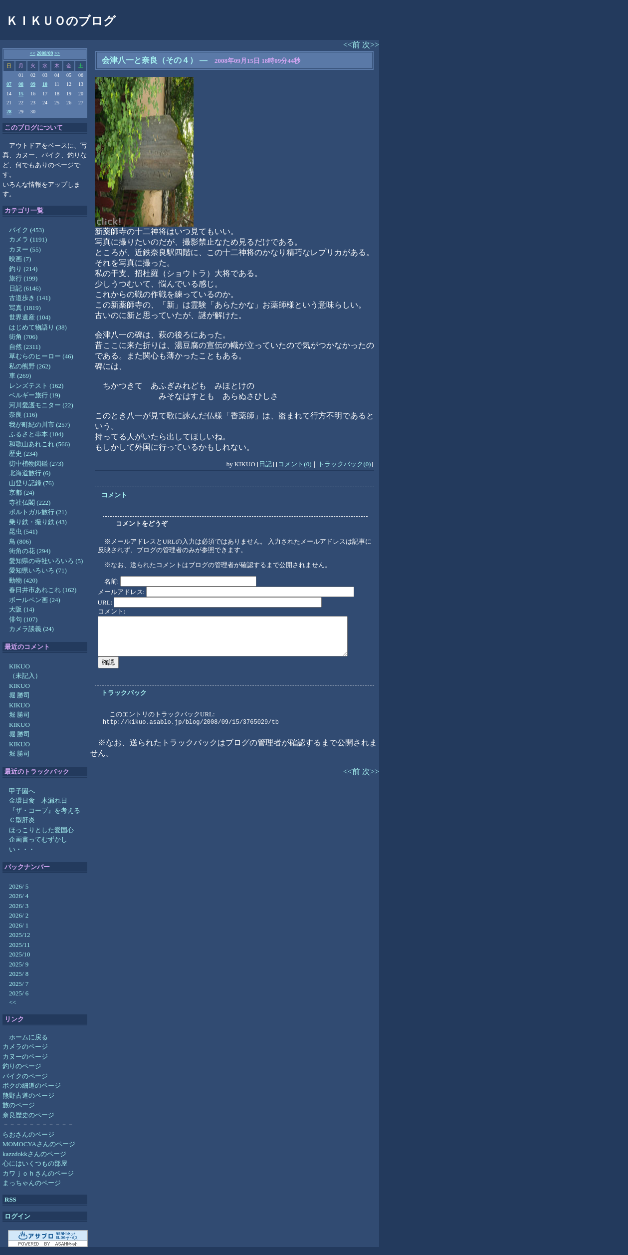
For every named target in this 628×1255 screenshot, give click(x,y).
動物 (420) (23, 580)
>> (57, 53)
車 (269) (20, 375)
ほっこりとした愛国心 (41, 830)
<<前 (352, 44)
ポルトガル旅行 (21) (38, 512)
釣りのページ (21, 1066)
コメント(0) (294, 464)
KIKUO (19, 666)
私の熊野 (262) (29, 366)
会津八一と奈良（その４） (150, 60)
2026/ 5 (18, 886)
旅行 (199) (23, 278)
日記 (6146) (25, 288)
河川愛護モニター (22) (41, 405)
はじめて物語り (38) (38, 327)
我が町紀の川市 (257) (39, 424)
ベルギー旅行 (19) (34, 395)
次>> (370, 44)
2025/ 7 (18, 983)
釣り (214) (23, 269)
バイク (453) (26, 230)
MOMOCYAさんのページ (38, 1144)
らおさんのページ (28, 1134)
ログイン (17, 1216)
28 (8, 111)
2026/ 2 (18, 915)
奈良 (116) (23, 414)
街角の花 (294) (29, 551)
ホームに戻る (28, 1037)
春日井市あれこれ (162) (42, 590)
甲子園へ (22, 791)
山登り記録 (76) (31, 483)
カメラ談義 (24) (31, 628)
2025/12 (19, 935)
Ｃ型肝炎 (22, 820)
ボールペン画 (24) (34, 600)
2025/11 (19, 944)
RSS (10, 1199)
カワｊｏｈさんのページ (38, 1173)
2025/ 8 (18, 973)
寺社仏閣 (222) (29, 502)
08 (20, 84)
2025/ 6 (18, 993)
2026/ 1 (18, 925)
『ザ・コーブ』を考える (44, 810)
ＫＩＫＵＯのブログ (61, 20)
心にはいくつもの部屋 (34, 1163)
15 (20, 93)
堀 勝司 (19, 695)
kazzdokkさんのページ (34, 1154)
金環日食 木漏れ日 (38, 800)
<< (32, 53)
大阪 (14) (21, 609)
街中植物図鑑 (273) (36, 463)
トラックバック (124, 692)
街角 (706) (23, 336)
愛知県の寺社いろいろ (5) (46, 561)
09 (32, 84)
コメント (114, 495)
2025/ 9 (18, 964)
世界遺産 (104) (29, 317)
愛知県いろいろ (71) (38, 570)
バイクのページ (25, 1076)
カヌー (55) (25, 249)
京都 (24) (21, 492)
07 (8, 84)
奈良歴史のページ (28, 1115)
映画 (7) (20, 259)
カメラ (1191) (28, 239)
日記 (265, 464)
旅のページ (18, 1105)
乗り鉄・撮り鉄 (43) (38, 522)
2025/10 (19, 954)
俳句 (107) (23, 619)
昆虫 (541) (23, 531)
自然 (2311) (24, 346)
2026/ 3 (18, 906)
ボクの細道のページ (31, 1085)
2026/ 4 (18, 896)
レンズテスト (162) (36, 385)
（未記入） (25, 675)
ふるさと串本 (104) (36, 434)
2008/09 (45, 53)
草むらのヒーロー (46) (41, 356)
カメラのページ (25, 1046)
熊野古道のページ (28, 1095)
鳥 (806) (20, 541)
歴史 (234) (23, 453)
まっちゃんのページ (31, 1183)
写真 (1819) (25, 308)
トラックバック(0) (344, 464)
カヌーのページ (25, 1056)
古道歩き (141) (29, 298)
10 (44, 84)
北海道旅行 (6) (29, 473)
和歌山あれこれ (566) (39, 444)
